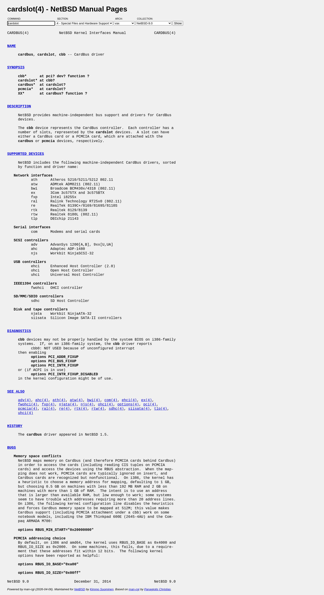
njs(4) (87, 404)
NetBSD (79, 589)
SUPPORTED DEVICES (25, 154)
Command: (16, 18)
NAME (11, 46)
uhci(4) (25, 413)
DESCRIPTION (19, 106)
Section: (63, 18)
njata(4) (67, 404)
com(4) (110, 400)
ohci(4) (105, 404)
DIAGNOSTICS (19, 331)
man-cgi (134, 589)
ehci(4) (129, 400)
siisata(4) (139, 408)
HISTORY (14, 426)
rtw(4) (97, 408)
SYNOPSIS (16, 67)
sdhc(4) (116, 408)
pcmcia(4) (27, 408)
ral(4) (48, 408)
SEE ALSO (16, 391)
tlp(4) (160, 408)
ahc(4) (41, 400)
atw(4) (76, 400)
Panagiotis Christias (157, 589)
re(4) (64, 408)
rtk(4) (80, 408)
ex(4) (146, 400)
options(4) (128, 404)
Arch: (121, 18)
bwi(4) (93, 400)
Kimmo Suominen (101, 589)
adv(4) (24, 400)
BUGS (11, 447)
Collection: (145, 18)
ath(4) (59, 400)
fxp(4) (48, 404)
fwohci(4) (27, 404)
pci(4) (149, 404)
